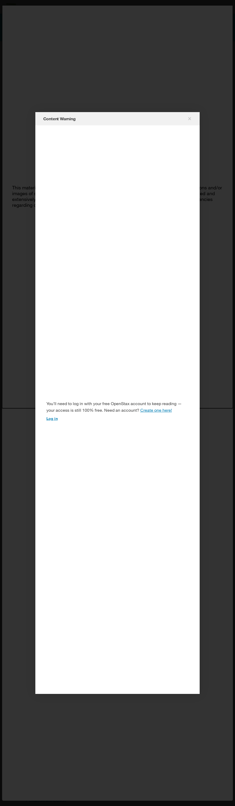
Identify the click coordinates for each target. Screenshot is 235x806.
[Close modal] (189, 118)
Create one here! (156, 409)
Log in (52, 418)
